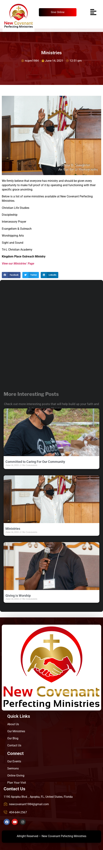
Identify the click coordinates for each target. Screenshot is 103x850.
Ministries (12, 529)
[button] (11, 275)
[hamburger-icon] (93, 12)
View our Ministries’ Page (18, 263)
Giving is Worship (18, 595)
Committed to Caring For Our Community (35, 462)
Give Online (57, 12)
